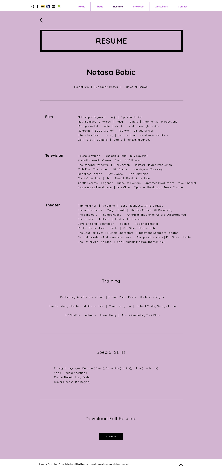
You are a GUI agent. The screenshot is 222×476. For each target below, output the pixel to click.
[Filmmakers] (53, 6)
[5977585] (43, 6)
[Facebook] (38, 6)
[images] (59, 6)
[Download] (111, 436)
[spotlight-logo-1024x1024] (48, 6)
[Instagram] (32, 6)
